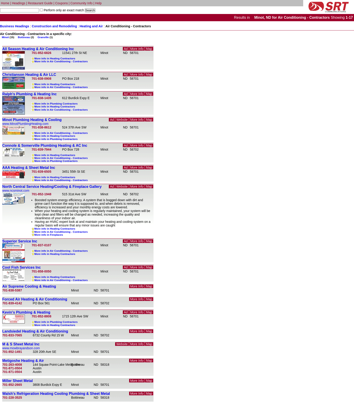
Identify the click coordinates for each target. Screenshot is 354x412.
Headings (18, 3)
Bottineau (24, 37)
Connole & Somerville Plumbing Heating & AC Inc (44, 145)
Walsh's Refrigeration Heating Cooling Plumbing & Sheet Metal (56, 394)
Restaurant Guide (40, 3)
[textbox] (19, 10)
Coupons (61, 3)
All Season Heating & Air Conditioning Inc (38, 49)
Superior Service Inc (19, 241)
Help (98, 3)
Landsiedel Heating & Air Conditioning (35, 331)
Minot (5, 37)
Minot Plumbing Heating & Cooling (32, 120)
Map (149, 49)
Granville (43, 37)
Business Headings (14, 26)
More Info (137, 49)
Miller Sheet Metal (17, 381)
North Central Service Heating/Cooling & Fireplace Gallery (52, 187)
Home (5, 3)
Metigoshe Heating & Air (23, 361)
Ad (126, 49)
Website (122, 119)
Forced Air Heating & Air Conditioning (34, 299)
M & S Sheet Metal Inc (21, 344)
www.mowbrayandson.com (21, 348)
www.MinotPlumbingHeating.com (25, 124)
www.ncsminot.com (15, 190)
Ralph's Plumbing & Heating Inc (29, 94)
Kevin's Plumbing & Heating (26, 312)
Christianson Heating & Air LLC (29, 75)
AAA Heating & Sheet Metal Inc (28, 168)
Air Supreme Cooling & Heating (29, 286)
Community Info (81, 3)
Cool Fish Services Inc (21, 267)
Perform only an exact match (63, 10)
